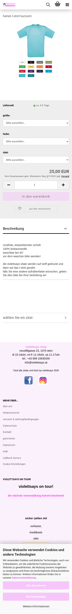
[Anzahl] (36, 185)
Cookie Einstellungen (14, 464)
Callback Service (12, 457)
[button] (8, 185)
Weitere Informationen (36, 606)
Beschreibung (13, 229)
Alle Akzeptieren (36, 585)
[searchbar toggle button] (48, 5)
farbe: (6, 134)
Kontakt (7, 432)
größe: (6, 115)
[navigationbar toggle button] (67, 5)
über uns (7, 406)
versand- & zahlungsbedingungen (21, 419)
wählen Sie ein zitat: (18, 318)
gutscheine (9, 438)
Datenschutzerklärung (24, 577)
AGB (5, 451)
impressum (9, 445)
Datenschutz (10, 425)
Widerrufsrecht (11, 412)
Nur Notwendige (36, 596)
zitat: (5, 152)
